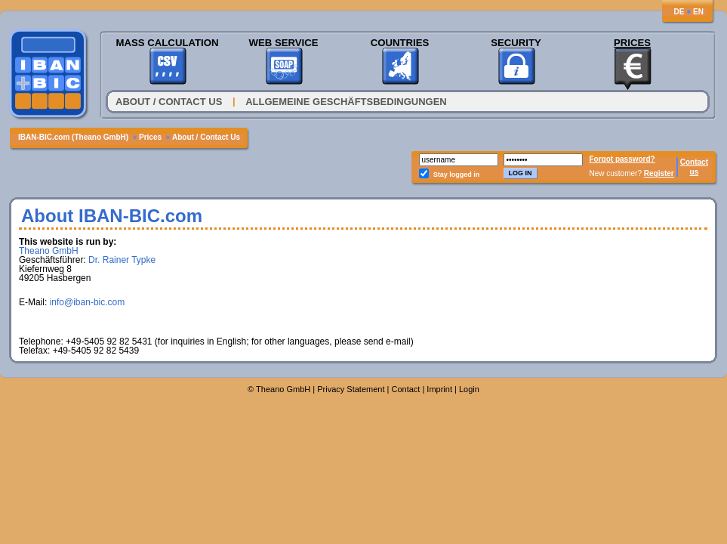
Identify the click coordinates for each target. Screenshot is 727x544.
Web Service (283, 42)
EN (698, 12)
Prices (632, 42)
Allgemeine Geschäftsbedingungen (346, 101)
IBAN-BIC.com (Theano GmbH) (73, 137)
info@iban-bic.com (87, 302)
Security (516, 42)
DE (678, 12)
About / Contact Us (169, 101)
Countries (400, 42)
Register (659, 173)
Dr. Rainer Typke (122, 260)
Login (469, 389)
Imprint (439, 389)
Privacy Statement (350, 389)
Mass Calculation (167, 42)
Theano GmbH (49, 251)
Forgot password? (622, 159)
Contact (694, 162)
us (694, 172)
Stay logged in (456, 174)
